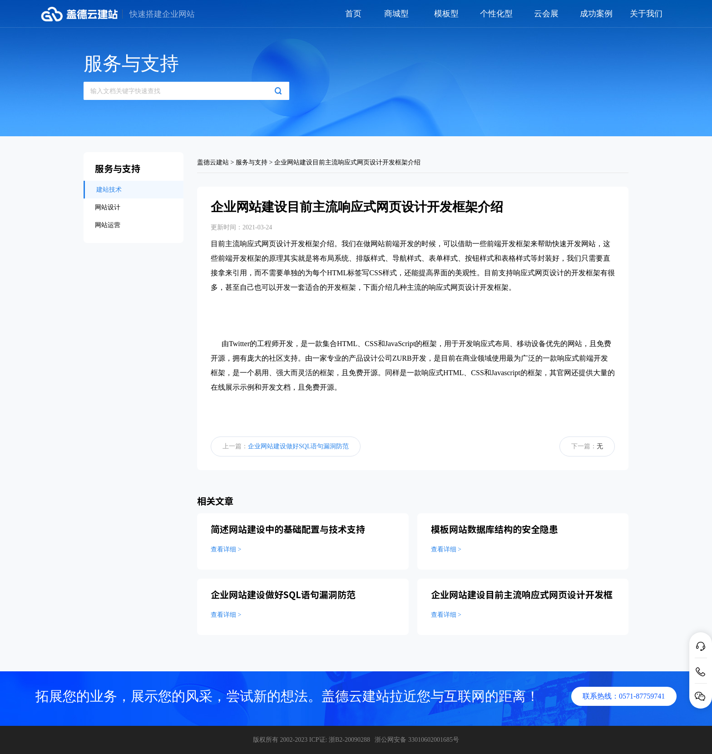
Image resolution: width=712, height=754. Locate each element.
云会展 (546, 13)
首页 (353, 13)
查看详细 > (226, 549)
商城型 (396, 13)
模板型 (446, 13)
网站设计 (107, 207)
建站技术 (109, 189)
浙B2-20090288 (349, 739)
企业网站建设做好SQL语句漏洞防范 (298, 446)
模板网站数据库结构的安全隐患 (494, 529)
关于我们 (646, 13)
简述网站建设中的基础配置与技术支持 (288, 529)
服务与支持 (251, 162)
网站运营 (107, 225)
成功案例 (596, 13)
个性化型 (496, 13)
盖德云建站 (213, 162)
